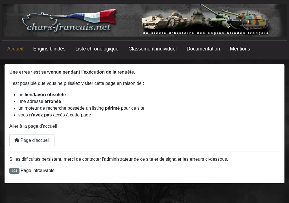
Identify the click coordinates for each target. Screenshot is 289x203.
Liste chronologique (97, 49)
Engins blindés (49, 49)
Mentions (240, 49)
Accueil (15, 49)
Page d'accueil (32, 140)
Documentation (203, 49)
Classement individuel (152, 49)
